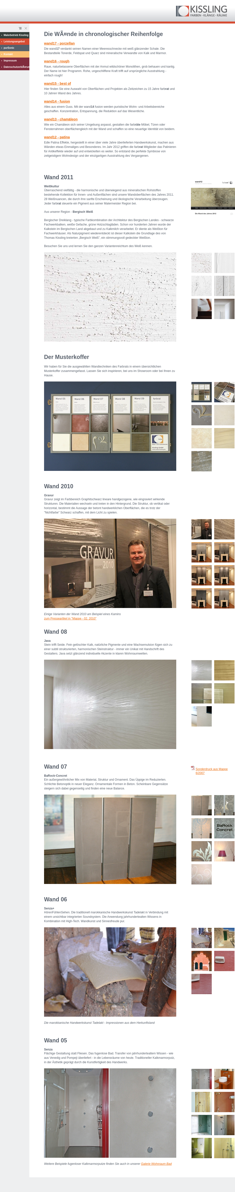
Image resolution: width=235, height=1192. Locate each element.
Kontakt (8, 54)
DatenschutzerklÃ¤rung (16, 67)
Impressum (10, 60)
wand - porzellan (59, 43)
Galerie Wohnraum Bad (156, 1164)
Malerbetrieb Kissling (16, 35)
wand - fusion (57, 101)
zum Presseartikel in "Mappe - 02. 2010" (70, 618)
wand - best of (57, 83)
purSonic (9, 48)
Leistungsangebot (14, 41)
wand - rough (56, 61)
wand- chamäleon (61, 119)
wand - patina (57, 137)
